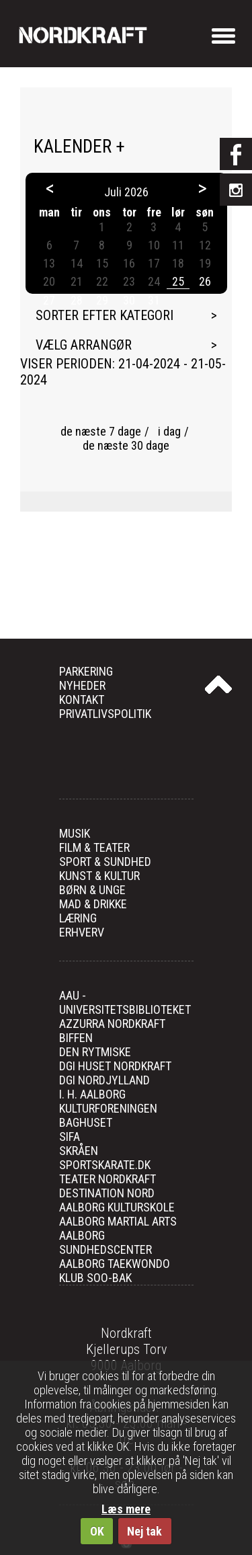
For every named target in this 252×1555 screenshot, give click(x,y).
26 (205, 281)
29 (102, 300)
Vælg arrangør (84, 345)
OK (97, 1531)
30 (129, 300)
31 (154, 300)
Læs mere (126, 1509)
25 (178, 281)
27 (49, 300)
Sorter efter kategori (104, 315)
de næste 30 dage (126, 445)
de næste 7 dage (100, 431)
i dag (169, 431)
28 (77, 300)
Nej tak (144, 1531)
